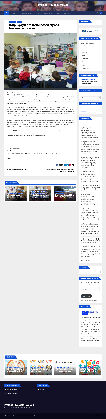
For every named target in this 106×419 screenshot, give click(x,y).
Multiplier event (41, 193)
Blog (59, 13)
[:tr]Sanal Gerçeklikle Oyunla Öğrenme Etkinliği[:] (64, 197)
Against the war (85, 260)
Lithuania (20, 21)
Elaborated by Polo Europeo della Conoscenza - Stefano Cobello (19, 415)
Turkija (57, 193)
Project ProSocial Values (53, 4)
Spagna (84, 55)
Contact (67, 13)
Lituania (84, 52)
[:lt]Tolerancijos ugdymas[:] (17, 169)
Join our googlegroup (96, 415)
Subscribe (86, 296)
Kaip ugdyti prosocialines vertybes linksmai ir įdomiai (34, 26)
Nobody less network (87, 43)
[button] (97, 13)
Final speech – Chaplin (88, 123)
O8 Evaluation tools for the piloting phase (64, 371)
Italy (83, 49)
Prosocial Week (67, 191)
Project (14, 13)
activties (83, 111)
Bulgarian (85, 58)
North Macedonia (87, 45)
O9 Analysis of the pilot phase (39, 370)
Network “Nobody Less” (44, 13)
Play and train (26, 13)
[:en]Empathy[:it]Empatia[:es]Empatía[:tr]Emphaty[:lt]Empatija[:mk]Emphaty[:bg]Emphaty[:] (90, 240)
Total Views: (8, 389)
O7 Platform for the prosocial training (15, 370)
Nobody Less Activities (12, 193)
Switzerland (85, 68)
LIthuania (33, 191)
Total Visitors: (8, 393)
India (83, 65)
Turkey (62, 193)
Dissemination (13, 21)
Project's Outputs (11, 367)
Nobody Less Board (90, 79)
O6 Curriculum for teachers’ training (88, 370)
